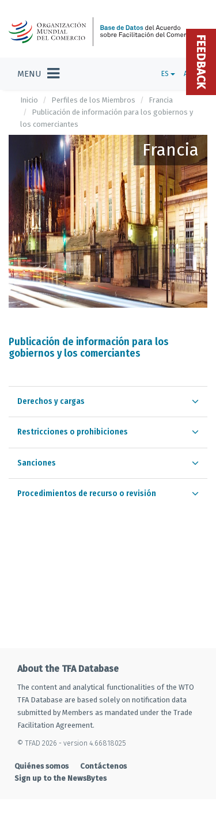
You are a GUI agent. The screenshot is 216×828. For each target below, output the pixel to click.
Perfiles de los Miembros (93, 100)
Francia (161, 100)
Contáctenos (103, 766)
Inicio (29, 100)
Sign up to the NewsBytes (60, 778)
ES (168, 74)
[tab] (108, 401)
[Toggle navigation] (38, 74)
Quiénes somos (41, 766)
